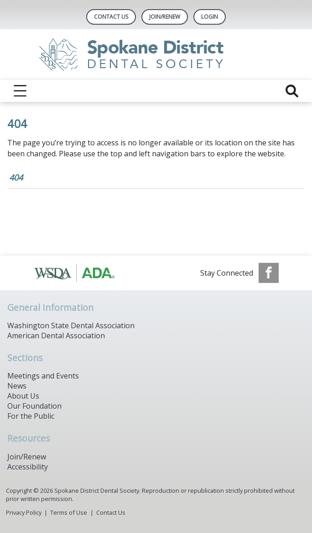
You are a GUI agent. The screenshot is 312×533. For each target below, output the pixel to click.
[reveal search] (292, 91)
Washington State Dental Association (71, 325)
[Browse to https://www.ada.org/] (79, 273)
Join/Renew (164, 17)
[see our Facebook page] (269, 273)
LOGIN (209, 17)
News (16, 386)
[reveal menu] (20, 91)
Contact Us (111, 17)
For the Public (30, 416)
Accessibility (27, 467)
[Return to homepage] (156, 54)
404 (16, 177)
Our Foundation (34, 406)
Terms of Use (68, 512)
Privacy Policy (24, 512)
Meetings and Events (43, 376)
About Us (23, 396)
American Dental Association (56, 335)
